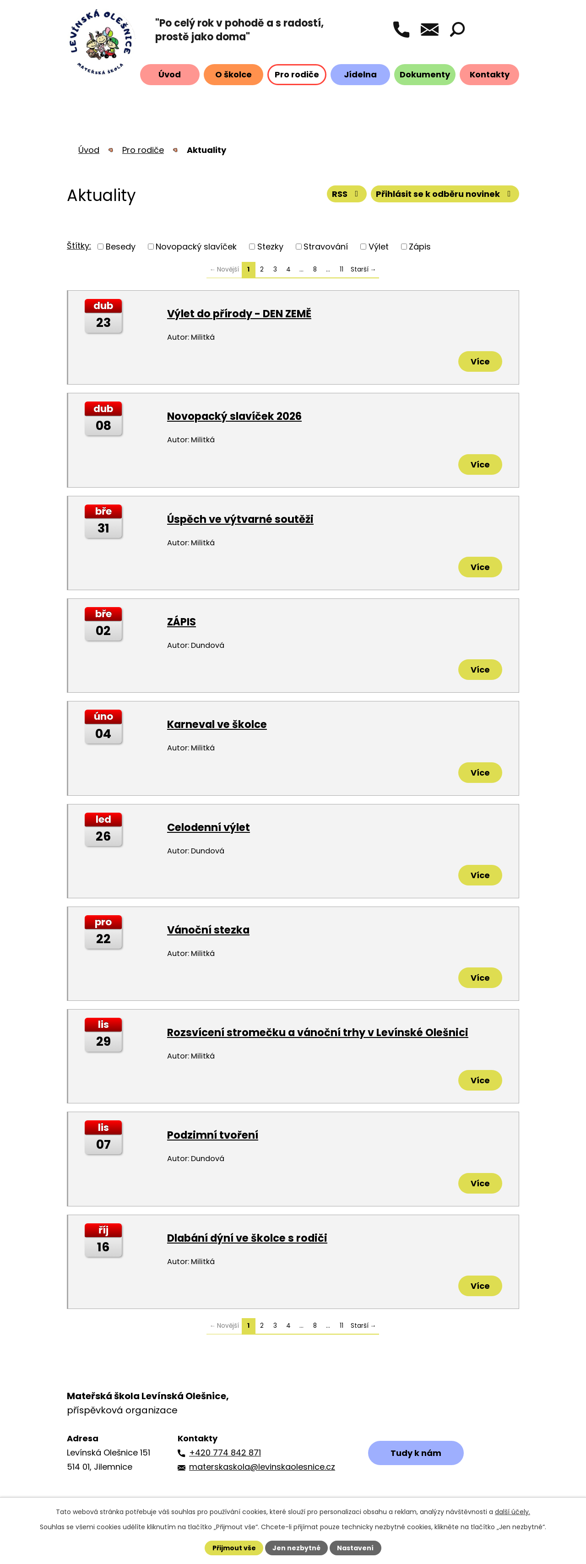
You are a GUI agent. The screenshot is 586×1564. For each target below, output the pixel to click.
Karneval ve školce (217, 724)
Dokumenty (425, 74)
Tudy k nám (416, 1453)
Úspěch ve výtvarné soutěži (240, 519)
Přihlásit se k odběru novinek (445, 194)
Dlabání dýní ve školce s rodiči (247, 1238)
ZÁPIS (181, 621)
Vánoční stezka (208, 930)
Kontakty (490, 74)
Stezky (270, 246)
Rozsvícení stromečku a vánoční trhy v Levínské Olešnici (317, 1032)
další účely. (512, 1511)
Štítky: (79, 245)
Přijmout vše (234, 1548)
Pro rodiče (297, 74)
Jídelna (360, 74)
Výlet (379, 246)
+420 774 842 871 (225, 1452)
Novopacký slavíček (196, 246)
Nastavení (355, 1548)
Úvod (169, 74)
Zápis (420, 246)
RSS (347, 194)
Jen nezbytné (296, 1548)
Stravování (326, 246)
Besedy (121, 246)
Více (480, 361)
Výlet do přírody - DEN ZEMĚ (239, 313)
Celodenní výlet (208, 827)
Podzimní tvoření (212, 1135)
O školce (233, 74)
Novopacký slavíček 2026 (234, 416)
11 (341, 269)
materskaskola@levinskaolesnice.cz (262, 1466)
